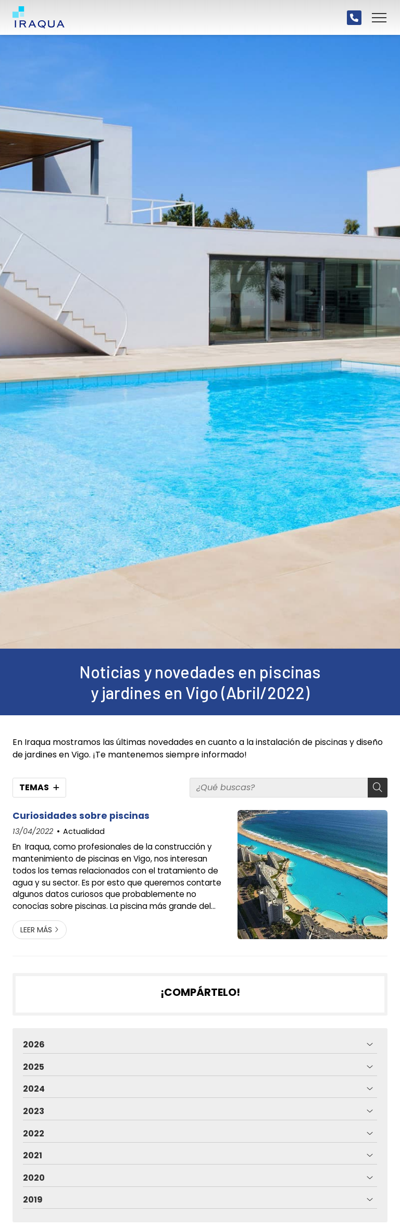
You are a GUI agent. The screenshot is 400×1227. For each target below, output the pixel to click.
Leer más (36, 930)
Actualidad (84, 831)
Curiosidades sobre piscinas (80, 815)
